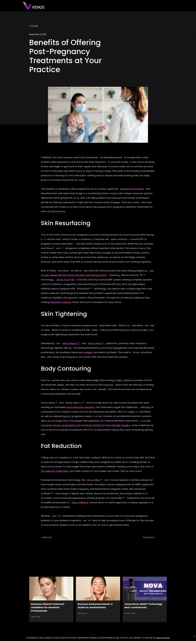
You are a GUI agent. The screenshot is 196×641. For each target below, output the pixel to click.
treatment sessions (61, 302)
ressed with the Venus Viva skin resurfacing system (78, 275)
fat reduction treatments (55, 471)
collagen (88, 352)
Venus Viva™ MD (65, 279)
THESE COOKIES (163, 637)
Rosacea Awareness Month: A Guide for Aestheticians (95, 605)
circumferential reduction (80, 407)
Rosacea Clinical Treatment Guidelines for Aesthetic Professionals (47, 607)
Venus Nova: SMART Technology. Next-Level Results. (143, 605)
